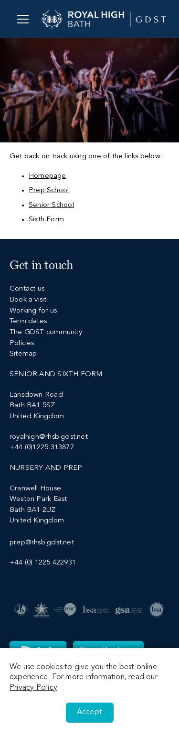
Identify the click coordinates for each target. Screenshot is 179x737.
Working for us (33, 310)
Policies (22, 343)
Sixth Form (46, 219)
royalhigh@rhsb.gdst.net (49, 437)
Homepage (47, 176)
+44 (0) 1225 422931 (43, 562)
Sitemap (23, 354)
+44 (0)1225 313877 (42, 447)
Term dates (28, 321)
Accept (89, 712)
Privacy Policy (33, 688)
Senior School (51, 205)
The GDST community (46, 332)
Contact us (27, 289)
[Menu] (23, 19)
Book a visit (28, 299)
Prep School (49, 190)
